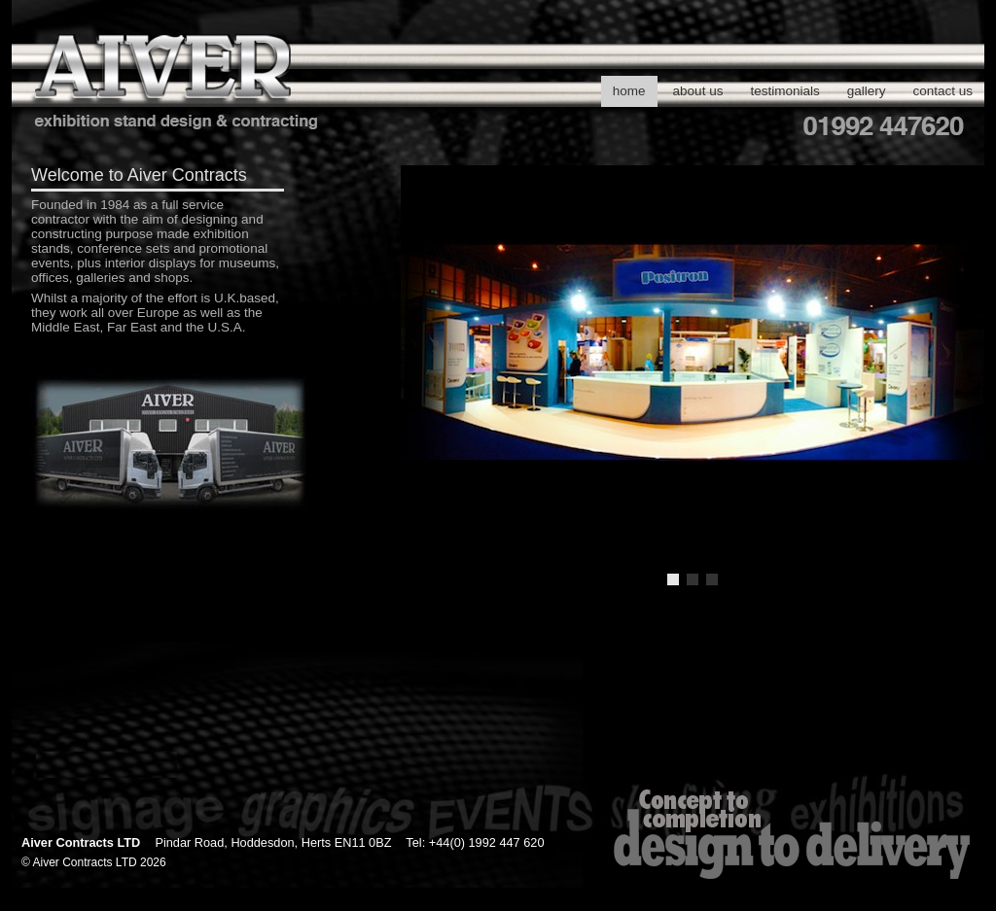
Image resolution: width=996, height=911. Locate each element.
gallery (866, 91)
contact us (942, 91)
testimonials (784, 91)
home (629, 91)
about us (698, 91)
